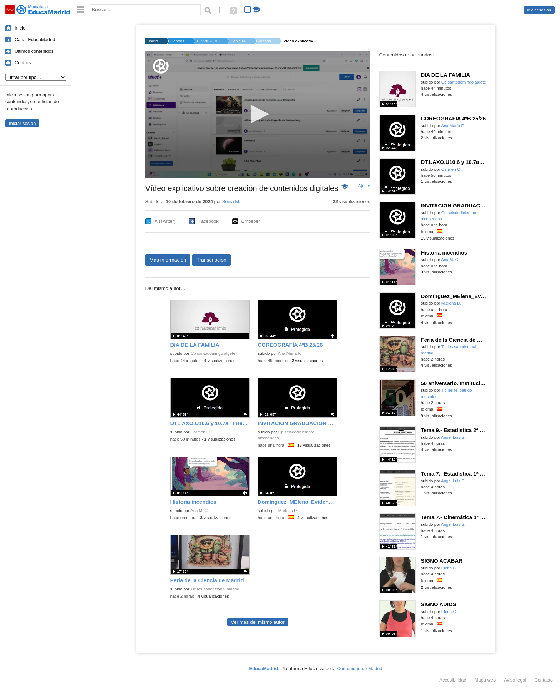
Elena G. (449, 568)
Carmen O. (201, 432)
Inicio (20, 28)
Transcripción (211, 260)
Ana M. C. (199, 510)
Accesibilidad (452, 680)
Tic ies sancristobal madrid (214, 589)
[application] (257, 114)
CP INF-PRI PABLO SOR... (207, 41)
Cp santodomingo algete (213, 353)
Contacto (543, 680)
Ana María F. (289, 353)
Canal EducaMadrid (35, 39)
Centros (23, 62)
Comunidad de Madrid (359, 668)
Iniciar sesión (539, 10)
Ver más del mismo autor (257, 622)
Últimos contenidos (34, 51)
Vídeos (265, 41)
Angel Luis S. (453, 437)
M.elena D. (288, 510)
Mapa (485, 680)
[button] (257, 114)
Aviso (515, 680)
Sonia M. (238, 41)
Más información (168, 260)
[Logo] (160, 66)
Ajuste (364, 185)
